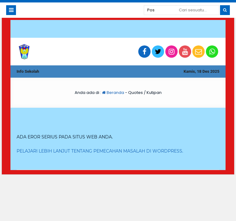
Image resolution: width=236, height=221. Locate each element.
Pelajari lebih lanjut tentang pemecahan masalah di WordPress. (100, 151)
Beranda (113, 92)
